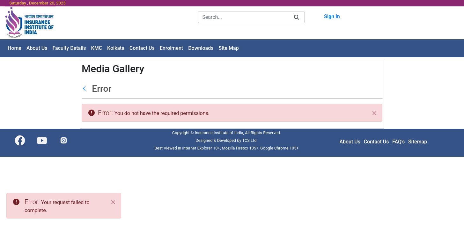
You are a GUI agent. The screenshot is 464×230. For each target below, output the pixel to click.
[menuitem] (14, 48)
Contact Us (376, 142)
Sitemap (417, 142)
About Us (349, 142)
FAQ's (398, 142)
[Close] (374, 113)
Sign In (332, 16)
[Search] (243, 17)
